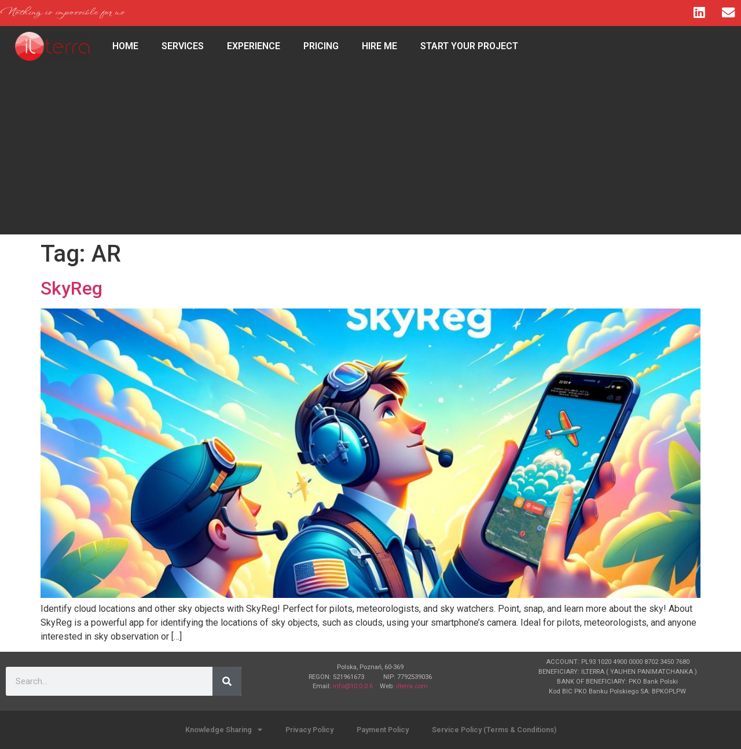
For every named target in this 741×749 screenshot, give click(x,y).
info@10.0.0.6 (353, 686)
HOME (125, 46)
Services (183, 46)
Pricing (321, 46)
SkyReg (71, 288)
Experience (253, 46)
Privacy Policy (309, 729)
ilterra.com (412, 686)
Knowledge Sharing (223, 730)
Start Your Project (469, 46)
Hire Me (379, 46)
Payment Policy (383, 729)
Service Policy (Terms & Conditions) (494, 729)
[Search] (226, 681)
